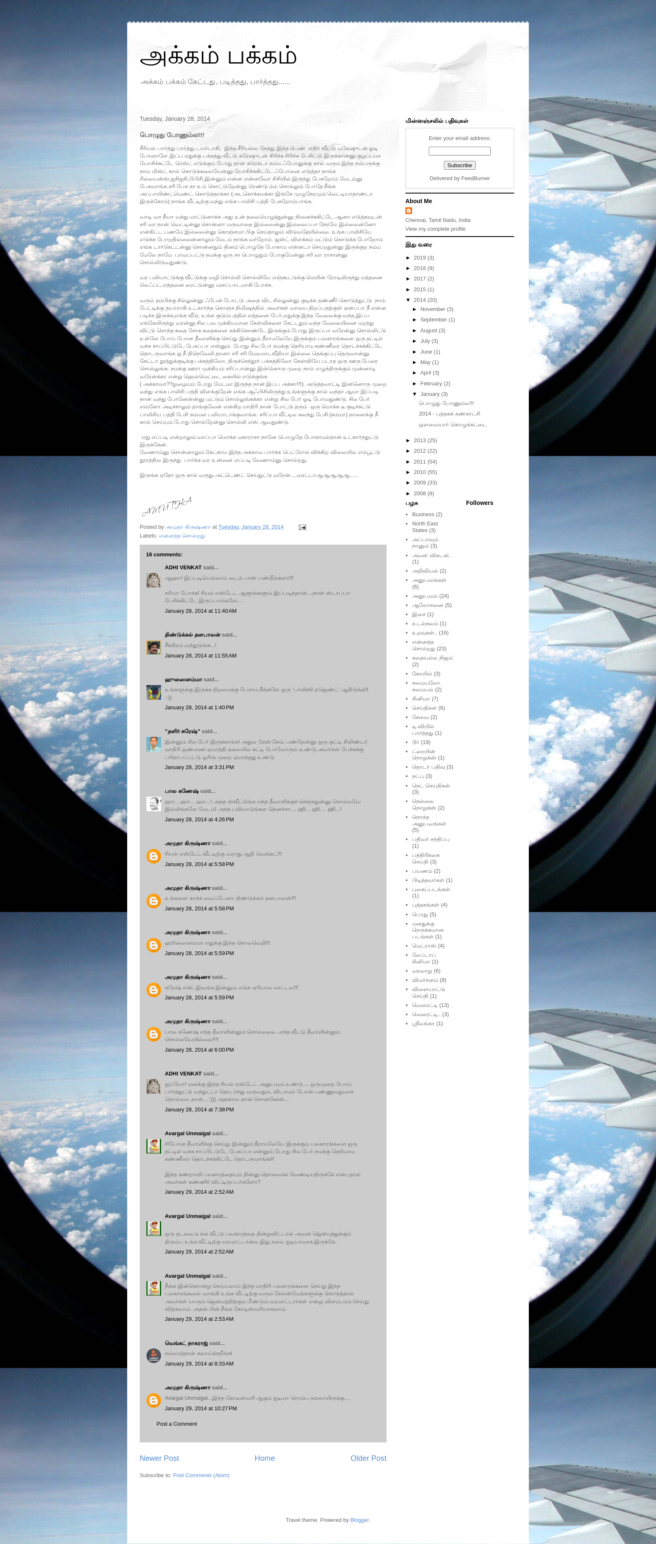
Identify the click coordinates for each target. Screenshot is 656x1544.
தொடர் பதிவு (428, 767)
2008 (421, 493)
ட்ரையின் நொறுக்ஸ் (424, 754)
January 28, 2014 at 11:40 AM (201, 611)
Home (265, 1458)
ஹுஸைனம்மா (183, 679)
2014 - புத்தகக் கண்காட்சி (449, 413)
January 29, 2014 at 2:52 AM (199, 1192)
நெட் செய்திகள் (431, 785)
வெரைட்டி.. (426, 1014)
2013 (421, 440)
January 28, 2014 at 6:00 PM (199, 1050)
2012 (421, 451)
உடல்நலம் (425, 623)
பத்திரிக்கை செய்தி (426, 858)
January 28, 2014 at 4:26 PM (199, 819)
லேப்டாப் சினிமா (424, 958)
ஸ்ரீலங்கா (423, 1023)
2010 (421, 472)
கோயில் (422, 673)
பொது (420, 914)
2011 (421, 462)
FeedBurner (475, 178)
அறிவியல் (425, 571)
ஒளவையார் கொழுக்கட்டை (453, 424)
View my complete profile (435, 229)
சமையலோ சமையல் (426, 686)
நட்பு (418, 776)
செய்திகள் (424, 708)
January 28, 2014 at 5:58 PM (199, 864)
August (429, 330)
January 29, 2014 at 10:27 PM (201, 1408)
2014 (421, 300)
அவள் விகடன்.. (432, 555)
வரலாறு (422, 971)
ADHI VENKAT (183, 567)
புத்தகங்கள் (425, 905)
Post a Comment (176, 1424)
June (427, 352)
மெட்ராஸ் (424, 946)
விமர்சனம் (425, 980)
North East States (425, 526)
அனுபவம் (425, 596)
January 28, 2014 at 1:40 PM (199, 707)
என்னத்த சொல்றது (182, 536)
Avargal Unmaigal (187, 1133)
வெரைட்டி (425, 1005)
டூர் (415, 742)
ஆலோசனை (427, 605)
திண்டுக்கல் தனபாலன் (192, 635)
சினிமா (421, 699)
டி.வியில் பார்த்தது (423, 729)
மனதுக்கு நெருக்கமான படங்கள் (428, 930)
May (426, 362)
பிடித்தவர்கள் (428, 880)
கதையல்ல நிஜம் (432, 658)
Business (423, 514)
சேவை (420, 717)
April (426, 372)
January (430, 394)
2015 (421, 289)
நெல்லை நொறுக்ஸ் (424, 804)
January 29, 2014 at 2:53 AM (199, 1319)
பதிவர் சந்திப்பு (431, 839)
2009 (421, 482)
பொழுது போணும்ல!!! (446, 403)
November (433, 309)
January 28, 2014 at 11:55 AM (201, 655)
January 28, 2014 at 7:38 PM (199, 1109)
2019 (421, 258)
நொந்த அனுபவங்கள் (429, 820)
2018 (421, 268)
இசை (418, 614)
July (426, 341)
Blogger (360, 1520)
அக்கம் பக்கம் (218, 55)
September (434, 319)
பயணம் (422, 871)
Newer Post (159, 1458)
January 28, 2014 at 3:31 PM (199, 767)
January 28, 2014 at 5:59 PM (199, 953)
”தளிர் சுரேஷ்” (182, 731)
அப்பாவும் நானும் (425, 542)
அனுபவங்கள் (429, 580)
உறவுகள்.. (424, 632)
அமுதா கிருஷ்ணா (187, 843)
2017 (421, 278)
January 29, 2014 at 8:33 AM (199, 1364)
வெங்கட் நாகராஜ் (186, 1343)
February (432, 383)
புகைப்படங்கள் (431, 889)
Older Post (369, 1458)
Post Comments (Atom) (201, 1475)
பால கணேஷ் (182, 791)
